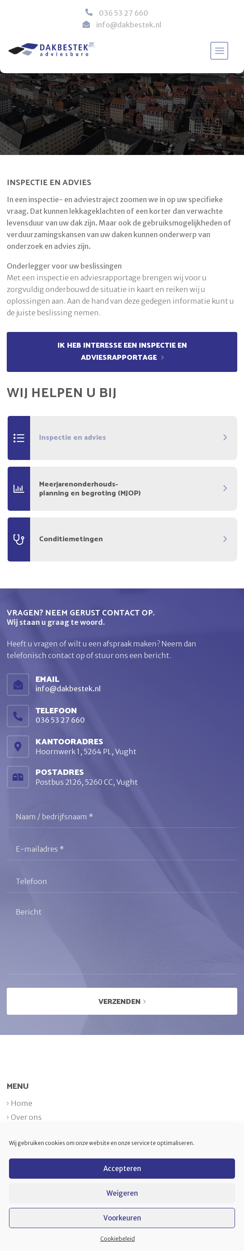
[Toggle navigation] (219, 51)
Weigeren (122, 1193)
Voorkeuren (122, 1218)
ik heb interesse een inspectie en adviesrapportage (122, 352)
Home (21, 1103)
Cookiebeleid (117, 1238)
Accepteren (122, 1168)
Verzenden (119, 1002)
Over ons (26, 1117)
